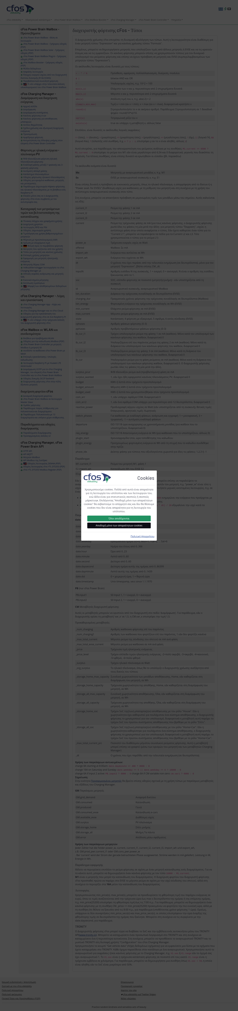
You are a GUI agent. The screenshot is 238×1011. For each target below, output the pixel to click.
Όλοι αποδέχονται (119, 518)
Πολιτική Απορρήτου (142, 536)
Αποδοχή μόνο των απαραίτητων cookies (119, 525)
